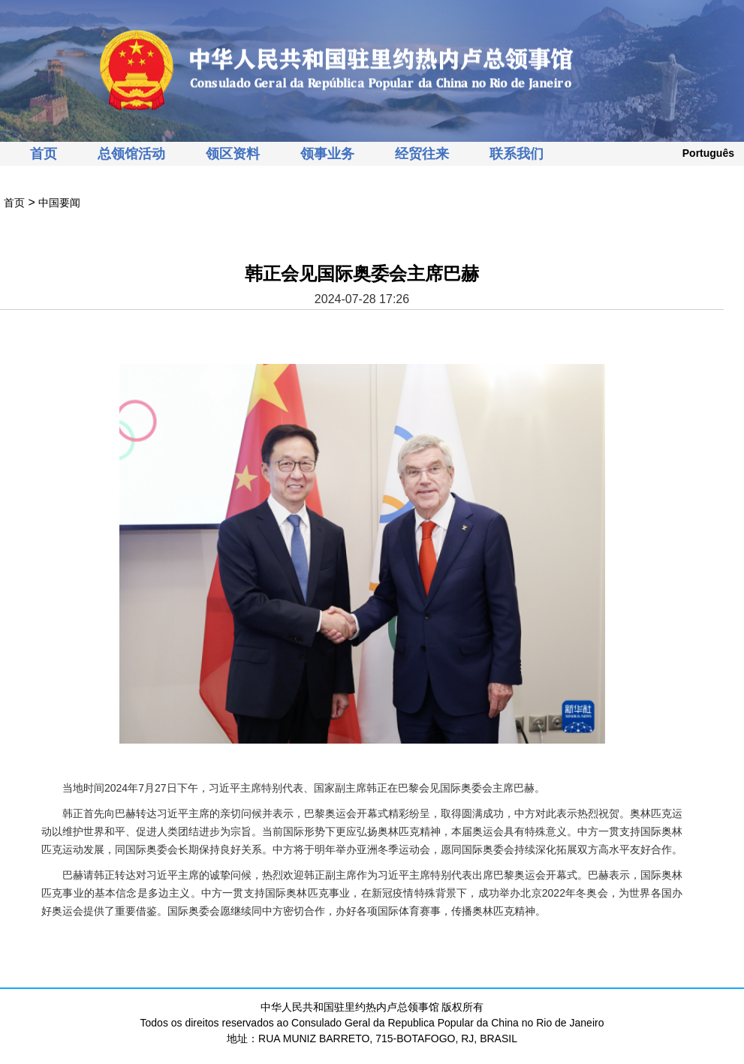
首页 (43, 153)
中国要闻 (59, 203)
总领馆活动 (131, 153)
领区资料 (233, 153)
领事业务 (327, 153)
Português (708, 153)
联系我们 (516, 153)
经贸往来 (422, 153)
